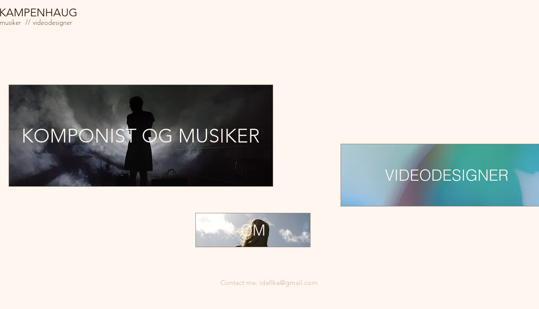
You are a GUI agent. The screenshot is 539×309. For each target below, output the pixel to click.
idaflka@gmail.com (288, 283)
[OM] (253, 230)
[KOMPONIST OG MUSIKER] (141, 136)
